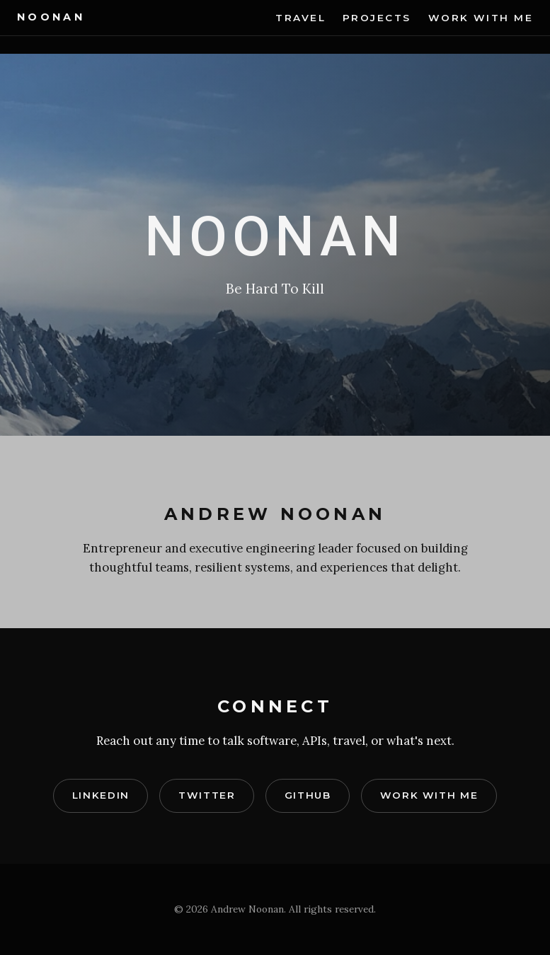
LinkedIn (101, 795)
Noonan (51, 17)
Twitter (206, 795)
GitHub (308, 795)
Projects (377, 17)
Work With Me (480, 17)
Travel (300, 17)
